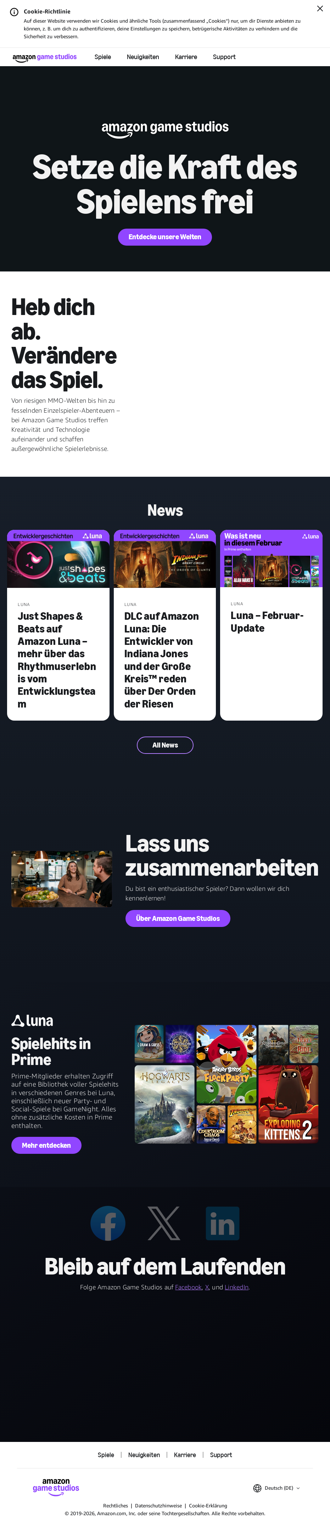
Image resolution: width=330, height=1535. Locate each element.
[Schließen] (320, 9)
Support (224, 57)
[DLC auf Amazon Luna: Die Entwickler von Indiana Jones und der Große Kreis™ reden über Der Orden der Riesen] (165, 560)
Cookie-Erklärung (208, 1505)
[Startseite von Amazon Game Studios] (45, 58)
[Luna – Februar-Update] (271, 559)
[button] (276, 1488)
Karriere (186, 57)
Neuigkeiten (143, 57)
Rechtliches (115, 1505)
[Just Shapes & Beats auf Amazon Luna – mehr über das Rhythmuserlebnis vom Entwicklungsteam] (58, 560)
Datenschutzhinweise (158, 1505)
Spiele (103, 57)
